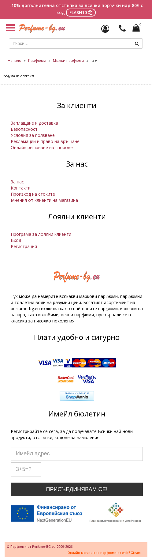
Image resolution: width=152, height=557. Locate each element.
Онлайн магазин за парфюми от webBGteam (104, 553)
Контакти (21, 188)
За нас (17, 182)
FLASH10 (80, 12)
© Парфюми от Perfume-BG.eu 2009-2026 (39, 546)
